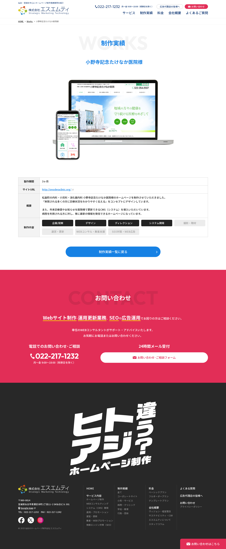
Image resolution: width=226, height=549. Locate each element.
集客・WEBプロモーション (99, 520)
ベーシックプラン (158, 492)
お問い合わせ (196, 6)
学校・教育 (123, 509)
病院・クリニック (126, 504)
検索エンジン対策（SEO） (99, 524)
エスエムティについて (160, 519)
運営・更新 (91, 516)
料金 (160, 12)
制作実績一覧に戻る (113, 251)
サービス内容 (94, 496)
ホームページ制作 (95, 499)
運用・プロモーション (97, 512)
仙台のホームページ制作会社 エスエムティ (43, 528)
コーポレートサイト (127, 496)
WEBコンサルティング (97, 503)
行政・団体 (123, 513)
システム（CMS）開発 (97, 507)
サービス (129, 12)
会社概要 (174, 12)
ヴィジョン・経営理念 (160, 511)
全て (120, 492)
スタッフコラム (156, 524)
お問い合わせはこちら (203, 544)
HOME (90, 488)
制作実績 (146, 12)
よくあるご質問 (197, 12)
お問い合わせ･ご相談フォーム (154, 357)
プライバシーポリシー (191, 506)
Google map (25, 508)
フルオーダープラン (159, 496)
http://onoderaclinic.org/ (56, 189)
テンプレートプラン (159, 500)
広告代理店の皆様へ (170, 6)
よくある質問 (187, 488)
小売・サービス (125, 500)
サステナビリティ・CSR (161, 515)
